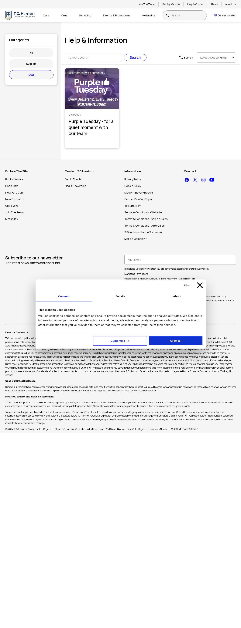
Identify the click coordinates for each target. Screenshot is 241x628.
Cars (46, 15)
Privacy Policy (132, 179)
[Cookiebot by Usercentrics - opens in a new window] (173, 285)
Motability (148, 15)
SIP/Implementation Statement (143, 232)
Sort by (185, 57)
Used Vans (12, 206)
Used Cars (12, 186)
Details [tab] (120, 296)
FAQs (31, 74)
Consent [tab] (64, 296)
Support (31, 64)
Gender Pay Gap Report (139, 199)
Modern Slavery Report (138, 192)
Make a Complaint (135, 239)
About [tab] (177, 296)
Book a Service (14, 179)
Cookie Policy (132, 186)
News (214, 4)
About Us (230, 4)
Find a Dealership (75, 186)
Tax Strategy (132, 206)
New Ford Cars (14, 192)
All (31, 53)
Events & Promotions (116, 15)
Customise (120, 340)
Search (135, 57)
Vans (64, 15)
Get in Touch (73, 179)
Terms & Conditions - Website (143, 212)
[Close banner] (200, 285)
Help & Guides (195, 4)
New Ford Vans (14, 199)
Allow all (175, 340)
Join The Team (146, 4)
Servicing (85, 15)
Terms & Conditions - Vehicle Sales (146, 219)
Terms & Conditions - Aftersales (144, 225)
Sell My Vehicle (171, 4)
